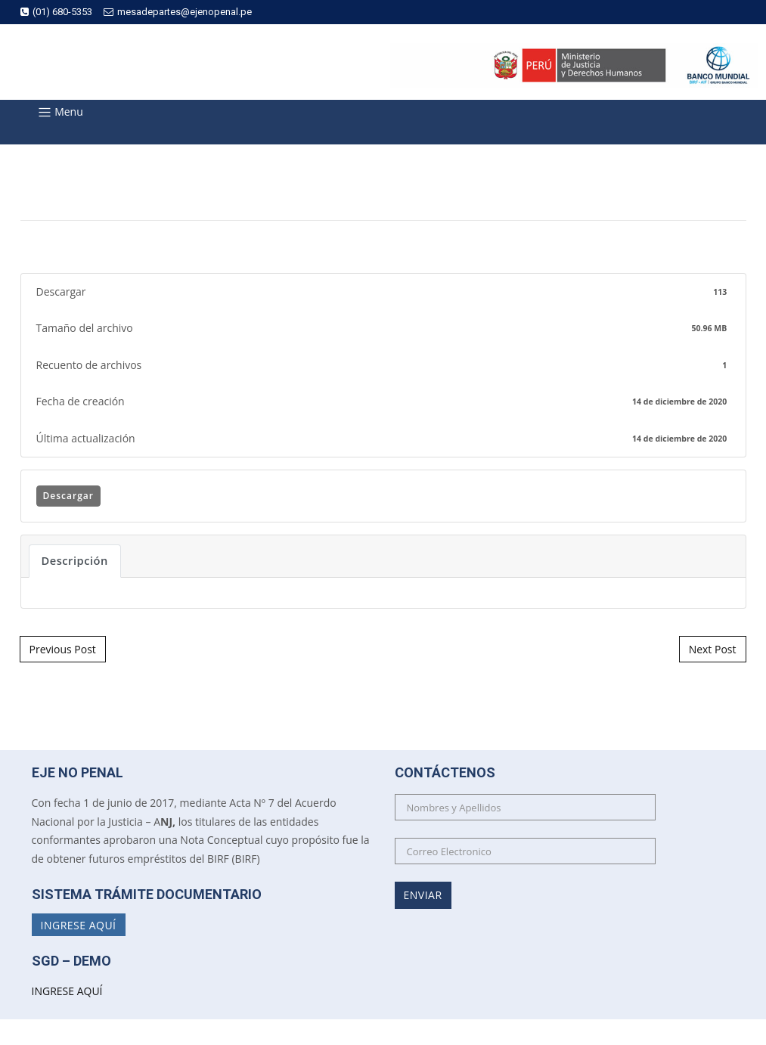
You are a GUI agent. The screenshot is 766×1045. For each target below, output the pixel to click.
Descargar (68, 495)
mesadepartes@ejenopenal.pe (178, 11)
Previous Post (62, 649)
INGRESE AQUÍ (67, 991)
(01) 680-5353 (56, 11)
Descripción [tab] (75, 560)
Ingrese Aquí (78, 924)
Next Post (713, 649)
